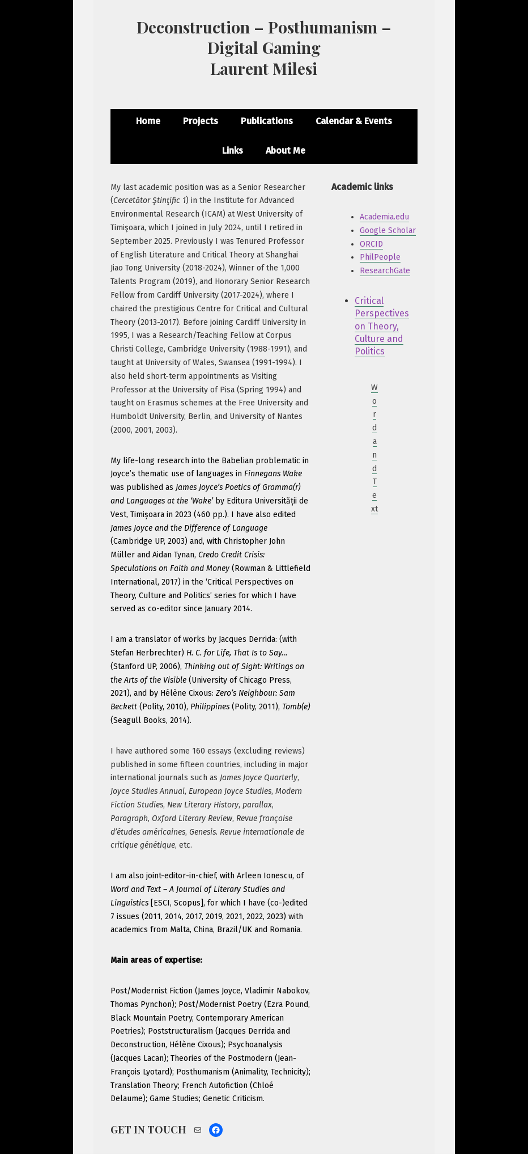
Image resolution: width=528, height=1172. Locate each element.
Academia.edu (384, 217)
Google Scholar (388, 230)
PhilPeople (380, 257)
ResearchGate (385, 271)
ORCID (371, 244)
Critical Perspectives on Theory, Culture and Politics (382, 326)
